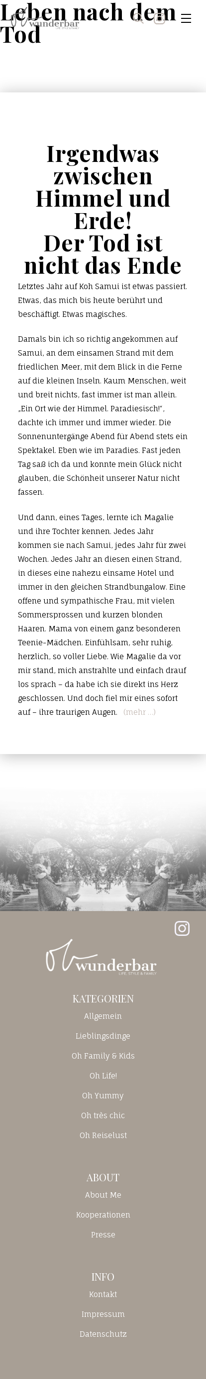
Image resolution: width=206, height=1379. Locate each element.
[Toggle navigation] (186, 18)
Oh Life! (103, 1075)
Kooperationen (103, 1215)
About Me (103, 1195)
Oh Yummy (103, 1095)
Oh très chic (103, 1115)
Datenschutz (103, 1334)
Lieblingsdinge (103, 1036)
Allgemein (103, 1016)
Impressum (103, 1314)
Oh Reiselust (103, 1135)
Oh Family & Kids (103, 1056)
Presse (103, 1234)
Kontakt (103, 1294)
